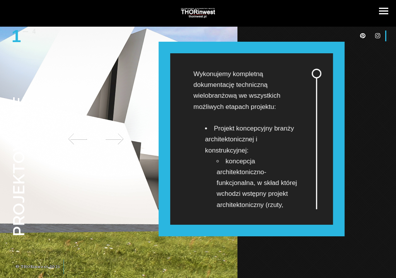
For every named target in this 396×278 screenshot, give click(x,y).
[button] (383, 11)
